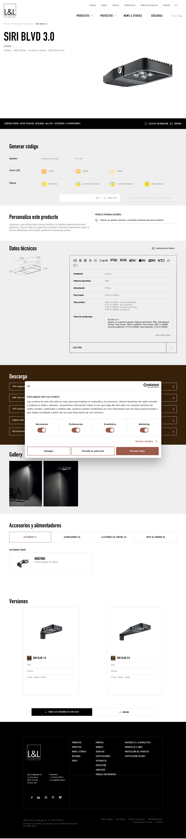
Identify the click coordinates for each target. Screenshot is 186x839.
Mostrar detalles (144, 441)
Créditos (159, 823)
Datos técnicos (27, 124)
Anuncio (104, 5)
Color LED (14, 171)
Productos (83, 15)
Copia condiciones (162, 336)
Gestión (13, 159)
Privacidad (120, 820)
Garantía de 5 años (133, 748)
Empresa (93, 5)
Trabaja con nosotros (106, 775)
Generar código (12, 124)
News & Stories (133, 15)
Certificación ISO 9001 (135, 757)
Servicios (115, 5)
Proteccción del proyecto (137, 752)
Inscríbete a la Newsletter (138, 743)
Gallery (49, 124)
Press (74, 761)
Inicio (6, 24)
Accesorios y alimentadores (67, 124)
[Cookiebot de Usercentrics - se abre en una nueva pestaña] (145, 385)
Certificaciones (129, 5)
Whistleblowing (154, 820)
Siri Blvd (29, 24)
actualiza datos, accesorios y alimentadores (150, 199)
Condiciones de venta (142, 823)
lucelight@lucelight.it (58, 781)
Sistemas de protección (149, 5)
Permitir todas (137, 451)
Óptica (12, 184)
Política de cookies (136, 820)
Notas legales (107, 820)
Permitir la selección (93, 451)
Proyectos (106, 15)
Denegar (48, 451)
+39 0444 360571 (57, 778)
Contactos (166, 5)
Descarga (157, 15)
